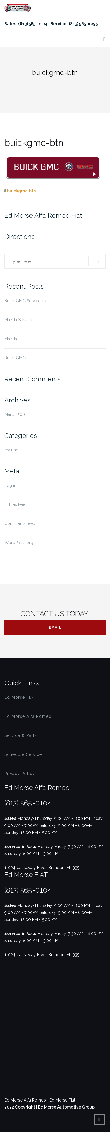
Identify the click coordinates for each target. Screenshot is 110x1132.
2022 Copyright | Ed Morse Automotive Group (49, 1107)
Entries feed (15, 504)
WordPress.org (18, 542)
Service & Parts (20, 735)
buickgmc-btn (21, 190)
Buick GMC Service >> (25, 300)
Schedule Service (23, 754)
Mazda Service (18, 319)
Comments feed (19, 523)
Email (55, 628)
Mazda (10, 338)
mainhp (11, 450)
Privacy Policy (19, 773)
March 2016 (15, 414)
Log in (10, 485)
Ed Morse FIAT (20, 697)
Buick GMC (15, 358)
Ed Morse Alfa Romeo (28, 716)
